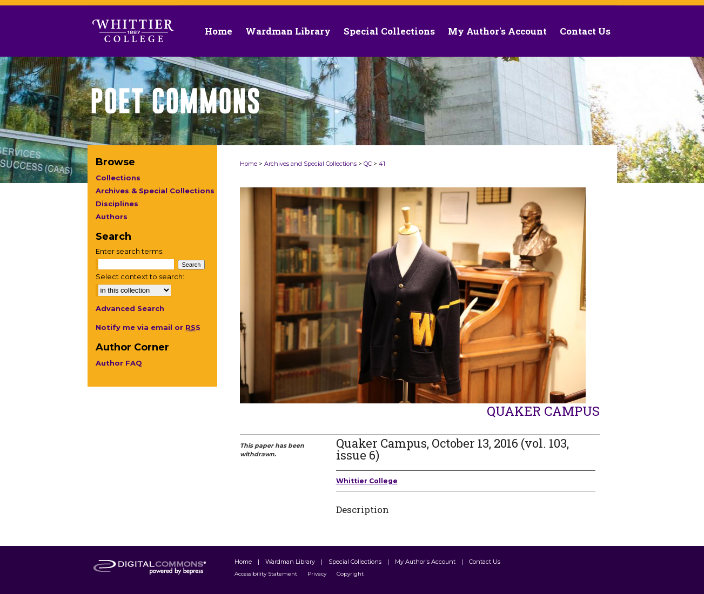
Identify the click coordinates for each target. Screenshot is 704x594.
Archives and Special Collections (310, 163)
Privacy (317, 573)
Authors (112, 216)
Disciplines (117, 203)
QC (368, 163)
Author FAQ (119, 363)
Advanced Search (130, 308)
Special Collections (355, 561)
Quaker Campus (543, 411)
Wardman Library (291, 561)
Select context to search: (140, 276)
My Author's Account (426, 561)
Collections (118, 177)
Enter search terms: (130, 251)
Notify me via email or (148, 327)
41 (382, 163)
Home (248, 163)
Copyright (350, 573)
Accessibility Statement (266, 573)
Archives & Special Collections (155, 190)
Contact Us (585, 31)
